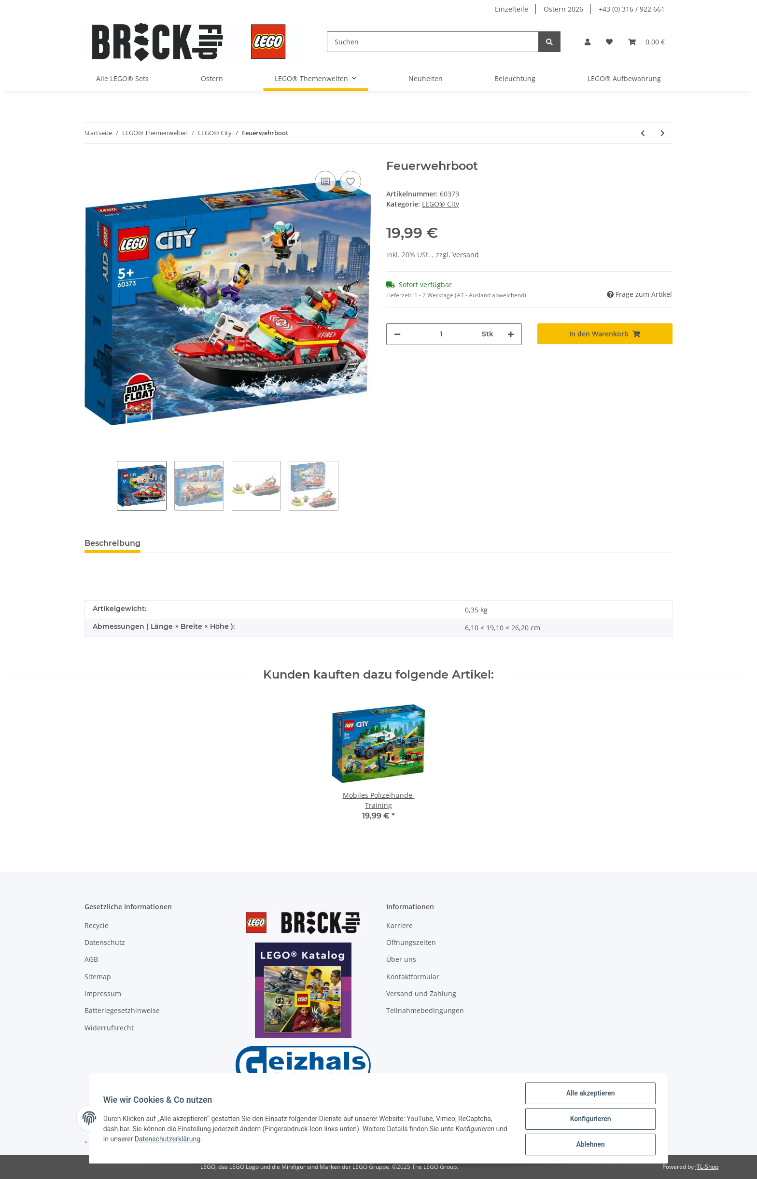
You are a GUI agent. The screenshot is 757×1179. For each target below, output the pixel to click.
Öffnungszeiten (411, 942)
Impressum (102, 993)
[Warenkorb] (646, 41)
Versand (465, 254)
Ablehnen (589, 1145)
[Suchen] (433, 41)
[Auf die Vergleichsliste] (325, 181)
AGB (91, 959)
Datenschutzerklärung (182, 1140)
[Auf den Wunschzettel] (350, 181)
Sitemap (97, 976)
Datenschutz (104, 942)
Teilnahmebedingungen (425, 1010)
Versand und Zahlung (421, 993)
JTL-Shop (706, 1167)
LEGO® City (440, 203)
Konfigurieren (588, 1120)
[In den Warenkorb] (605, 333)
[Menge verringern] (397, 334)
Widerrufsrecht (109, 1027)
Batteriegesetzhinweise (122, 1010)
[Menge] (441, 334)
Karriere (399, 925)
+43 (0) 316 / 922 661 (632, 9)
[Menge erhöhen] (510, 334)
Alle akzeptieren (588, 1094)
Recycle (96, 925)
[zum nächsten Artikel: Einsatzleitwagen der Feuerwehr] (663, 133)
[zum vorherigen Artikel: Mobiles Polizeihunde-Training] (643, 133)
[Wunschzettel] (609, 41)
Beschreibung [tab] (112, 543)
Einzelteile (511, 9)
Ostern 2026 (563, 9)
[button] (587, 41)
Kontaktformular (412, 976)
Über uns (401, 959)
